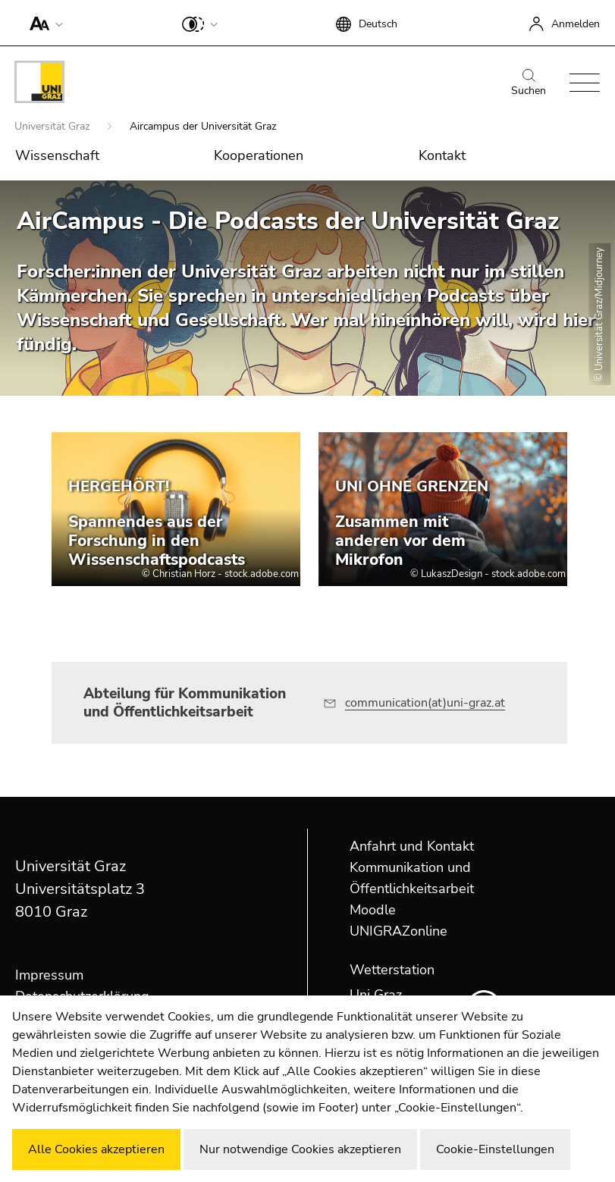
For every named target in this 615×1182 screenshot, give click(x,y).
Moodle (373, 910)
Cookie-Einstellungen (495, 1149)
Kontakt (442, 155)
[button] (43, 22)
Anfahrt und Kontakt (412, 846)
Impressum (49, 975)
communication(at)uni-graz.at (425, 702)
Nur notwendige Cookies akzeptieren (300, 1149)
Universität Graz (53, 126)
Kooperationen (258, 155)
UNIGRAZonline (398, 931)
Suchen (528, 83)
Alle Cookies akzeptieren (96, 1149)
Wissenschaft (57, 155)
